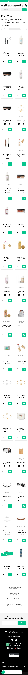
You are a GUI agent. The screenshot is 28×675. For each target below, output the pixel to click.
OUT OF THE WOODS (21, 322)
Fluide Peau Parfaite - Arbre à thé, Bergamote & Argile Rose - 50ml (21, 292)
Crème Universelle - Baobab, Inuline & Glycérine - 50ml (21, 52)
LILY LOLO (7, 82)
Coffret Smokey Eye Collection (7, 463)
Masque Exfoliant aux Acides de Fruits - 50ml (7, 223)
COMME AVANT (21, 253)
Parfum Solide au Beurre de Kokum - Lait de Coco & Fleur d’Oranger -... (7, 326)
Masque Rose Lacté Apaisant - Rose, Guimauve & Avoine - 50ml (7, 292)
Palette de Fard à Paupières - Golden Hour (21, 223)
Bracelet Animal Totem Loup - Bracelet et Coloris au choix (7, 497)
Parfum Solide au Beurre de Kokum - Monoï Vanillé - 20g (21, 257)
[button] (6, 25)
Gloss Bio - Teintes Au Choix (7, 257)
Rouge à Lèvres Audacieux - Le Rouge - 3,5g (21, 360)
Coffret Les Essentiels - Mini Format (7, 360)
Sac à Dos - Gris (21, 325)
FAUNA (21, 116)
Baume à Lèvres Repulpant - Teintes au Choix (21, 155)
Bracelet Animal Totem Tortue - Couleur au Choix (21, 394)
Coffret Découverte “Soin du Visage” (21, 428)
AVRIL (7, 47)
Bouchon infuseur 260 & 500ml (7, 565)
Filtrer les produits (5, 28)
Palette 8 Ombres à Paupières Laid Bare (7, 86)
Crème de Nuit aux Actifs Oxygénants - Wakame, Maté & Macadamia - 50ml (7, 189)
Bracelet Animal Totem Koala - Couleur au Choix (7, 394)
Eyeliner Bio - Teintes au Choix (7, 52)
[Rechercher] (11, 9)
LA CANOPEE (21, 47)
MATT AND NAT (21, 526)
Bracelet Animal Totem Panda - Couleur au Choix (7, 531)
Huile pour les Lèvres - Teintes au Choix (7, 155)
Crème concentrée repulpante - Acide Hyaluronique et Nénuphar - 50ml (21, 86)
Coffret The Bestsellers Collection (21, 497)
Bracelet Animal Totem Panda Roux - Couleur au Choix (7, 428)
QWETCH (7, 560)
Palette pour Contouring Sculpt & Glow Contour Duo (21, 189)
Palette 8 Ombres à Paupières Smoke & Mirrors (7, 121)
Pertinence (23, 28)
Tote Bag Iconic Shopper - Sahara (21, 463)
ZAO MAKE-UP (21, 150)
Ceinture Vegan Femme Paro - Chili (21, 531)
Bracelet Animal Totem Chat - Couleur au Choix (21, 121)
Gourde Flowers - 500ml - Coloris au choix (21, 565)
